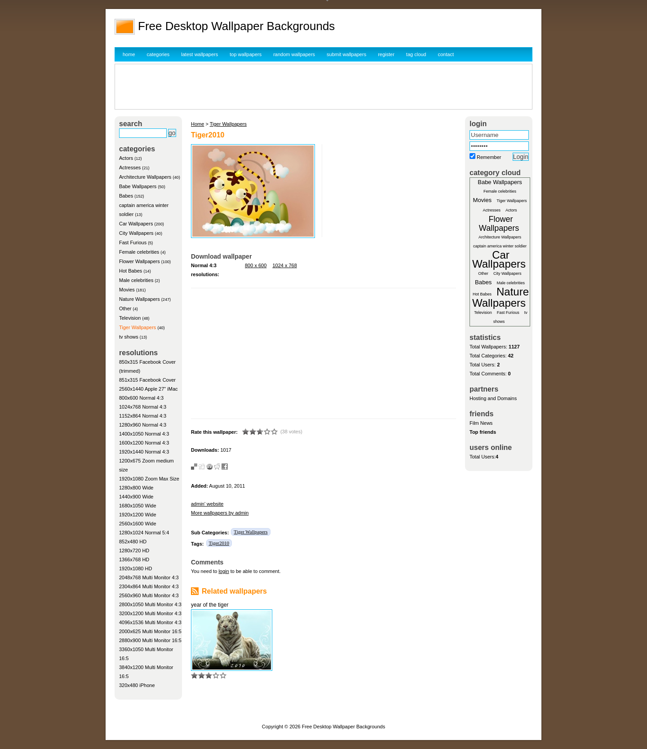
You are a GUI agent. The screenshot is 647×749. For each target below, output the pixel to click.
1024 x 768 (284, 265)
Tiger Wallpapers (137, 327)
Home (197, 124)
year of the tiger (209, 605)
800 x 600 (255, 265)
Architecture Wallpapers (145, 177)
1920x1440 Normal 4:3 (144, 451)
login (223, 571)
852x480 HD (132, 541)
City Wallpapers (136, 233)
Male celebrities (136, 280)
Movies (127, 289)
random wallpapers (294, 54)
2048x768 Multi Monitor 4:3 (149, 577)
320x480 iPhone (137, 685)
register (386, 54)
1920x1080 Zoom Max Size (149, 478)
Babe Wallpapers (137, 186)
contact (446, 54)
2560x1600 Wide (137, 523)
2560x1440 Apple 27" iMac (148, 389)
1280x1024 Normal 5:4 (144, 532)
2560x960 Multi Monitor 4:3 (149, 595)
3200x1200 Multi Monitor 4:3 (150, 613)
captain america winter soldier (500, 246)
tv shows (128, 336)
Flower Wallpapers (139, 261)
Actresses (130, 167)
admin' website (207, 504)
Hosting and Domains (493, 398)
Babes (126, 195)
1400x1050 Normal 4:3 (144, 433)
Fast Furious (132, 242)
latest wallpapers (199, 54)
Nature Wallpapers (139, 299)
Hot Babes (130, 270)
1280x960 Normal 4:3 (142, 424)
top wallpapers (245, 54)
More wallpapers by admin (219, 512)
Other (125, 308)
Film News (481, 423)
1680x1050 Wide (137, 505)
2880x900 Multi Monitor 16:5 (150, 640)
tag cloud (416, 54)
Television (130, 318)
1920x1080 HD (135, 568)
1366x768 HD (134, 559)
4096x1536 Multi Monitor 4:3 (150, 622)
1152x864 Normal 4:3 (142, 416)
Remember (489, 157)
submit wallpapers (346, 54)
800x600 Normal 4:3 (141, 398)
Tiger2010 (219, 543)
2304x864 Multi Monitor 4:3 (149, 586)
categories (158, 54)
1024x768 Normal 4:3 (142, 407)
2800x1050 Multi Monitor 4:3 (150, 604)
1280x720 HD (134, 550)
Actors (126, 158)
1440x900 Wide (136, 496)
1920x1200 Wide (137, 514)
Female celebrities (139, 252)
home (129, 54)
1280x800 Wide (136, 487)
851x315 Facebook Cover (147, 380)
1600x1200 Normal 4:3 (144, 442)
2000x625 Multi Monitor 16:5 (150, 631)
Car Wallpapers (136, 223)
